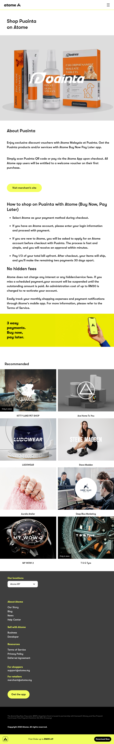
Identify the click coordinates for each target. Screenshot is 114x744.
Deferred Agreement (19, 658)
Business (12, 632)
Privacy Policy (15, 653)
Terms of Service (17, 649)
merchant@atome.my (20, 680)
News (10, 615)
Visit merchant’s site (24, 187)
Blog (10, 611)
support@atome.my (19, 670)
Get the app (18, 694)
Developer (13, 636)
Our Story (13, 607)
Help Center (14, 619)
